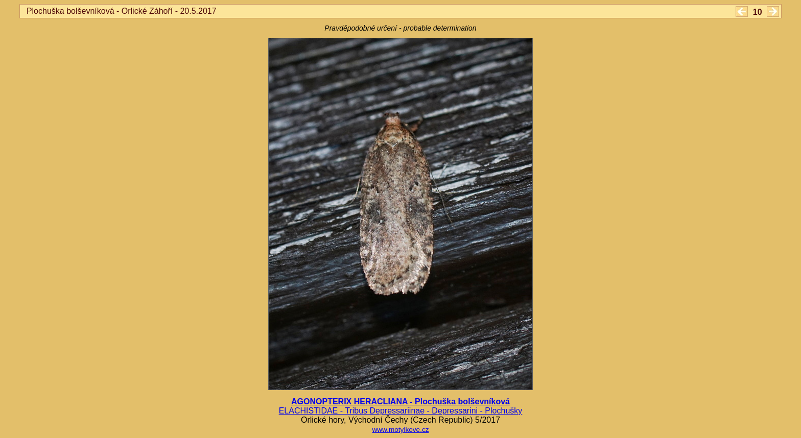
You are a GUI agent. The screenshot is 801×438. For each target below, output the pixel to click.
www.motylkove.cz (400, 429)
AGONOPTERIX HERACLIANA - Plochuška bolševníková (400, 401)
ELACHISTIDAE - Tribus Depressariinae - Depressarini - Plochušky (401, 410)
